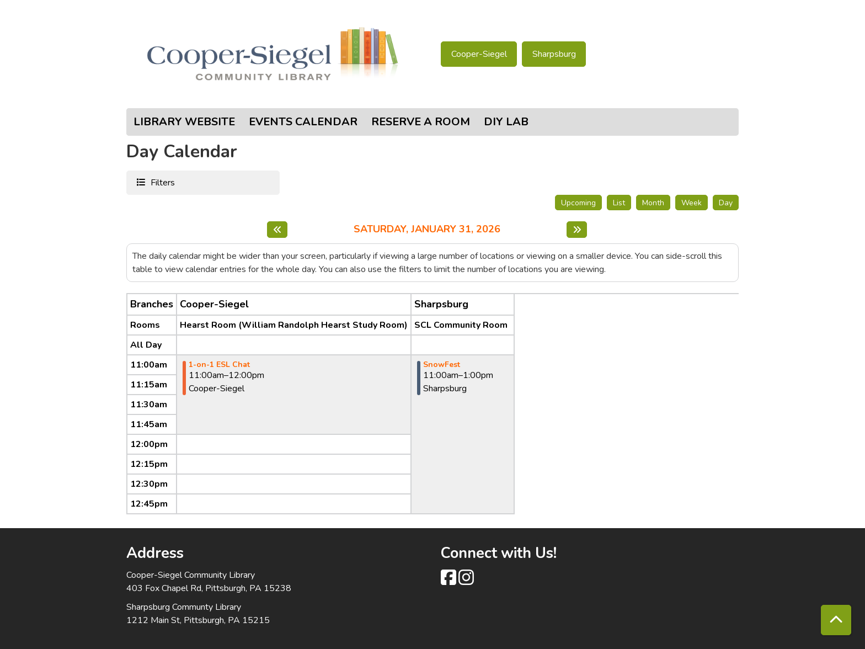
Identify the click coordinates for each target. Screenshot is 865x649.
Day (726, 203)
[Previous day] (277, 229)
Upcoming (578, 203)
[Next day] (577, 229)
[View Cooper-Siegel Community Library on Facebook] (449, 581)
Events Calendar (303, 121)
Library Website (184, 121)
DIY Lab (506, 121)
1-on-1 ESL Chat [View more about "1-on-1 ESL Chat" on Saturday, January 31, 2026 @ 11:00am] (219, 365)
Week (691, 203)
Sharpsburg (554, 54)
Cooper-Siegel (479, 54)
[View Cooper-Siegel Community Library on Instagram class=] (466, 581)
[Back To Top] (836, 620)
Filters (161, 182)
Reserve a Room (420, 121)
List (619, 203)
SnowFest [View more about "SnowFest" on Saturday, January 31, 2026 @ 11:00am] (441, 365)
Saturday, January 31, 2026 (427, 230)
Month (653, 203)
